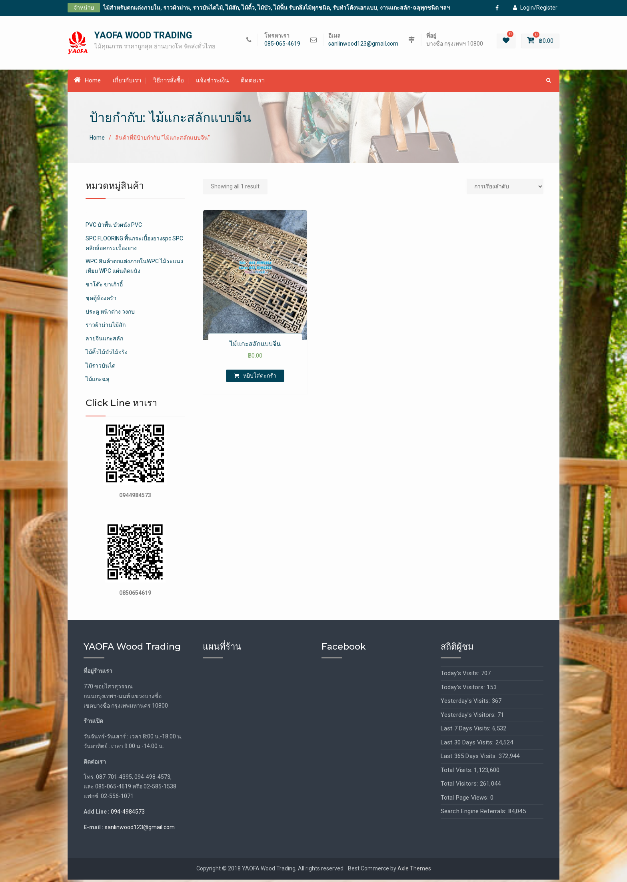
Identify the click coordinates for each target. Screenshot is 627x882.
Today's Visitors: (464, 689)
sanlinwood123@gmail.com (363, 45)
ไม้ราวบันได (101, 367)
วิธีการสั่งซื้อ (168, 82)
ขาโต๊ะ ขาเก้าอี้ (104, 287)
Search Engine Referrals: (474, 813)
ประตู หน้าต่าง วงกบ (110, 313)
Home (87, 82)
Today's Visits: (461, 675)
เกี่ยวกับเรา (127, 82)
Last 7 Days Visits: (466, 730)
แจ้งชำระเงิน (212, 82)
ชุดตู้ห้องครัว (101, 300)
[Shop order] (505, 188)
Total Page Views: (466, 799)
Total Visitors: (460, 786)
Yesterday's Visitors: (469, 716)
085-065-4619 (282, 45)
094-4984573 (128, 814)
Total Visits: (457, 772)
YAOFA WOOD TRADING (143, 36)
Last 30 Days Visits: (468, 744)
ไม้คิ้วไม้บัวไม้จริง (107, 354)
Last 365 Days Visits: (470, 758)
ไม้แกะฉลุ (98, 381)
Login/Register (535, 7)
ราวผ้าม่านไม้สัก (106, 327)
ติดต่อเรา (253, 82)
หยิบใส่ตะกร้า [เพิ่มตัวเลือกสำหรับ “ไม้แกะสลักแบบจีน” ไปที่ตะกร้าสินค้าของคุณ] (259, 377)
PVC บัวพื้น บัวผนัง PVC (114, 227)
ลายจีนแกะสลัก (104, 341)
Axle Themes (414, 871)
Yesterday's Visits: (466, 703)
